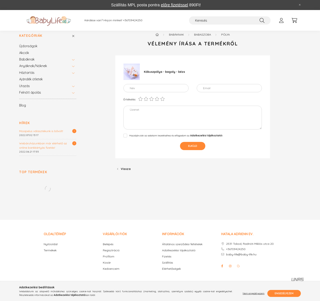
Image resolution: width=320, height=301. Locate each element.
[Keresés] (230, 20)
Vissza (126, 173)
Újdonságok (28, 50)
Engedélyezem (284, 293)
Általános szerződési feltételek (182, 248)
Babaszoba (202, 39)
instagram (230, 270)
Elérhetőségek (171, 273)
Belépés (108, 248)
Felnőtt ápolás (30, 97)
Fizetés (166, 261)
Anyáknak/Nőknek (33, 70)
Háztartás (26, 77)
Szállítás (167, 267)
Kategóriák (30, 40)
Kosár (107, 267)
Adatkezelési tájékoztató (179, 254)
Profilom (108, 261)
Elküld (192, 150)
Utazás (24, 90)
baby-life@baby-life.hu (241, 259)
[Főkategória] (157, 39)
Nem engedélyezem (253, 293)
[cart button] (294, 20)
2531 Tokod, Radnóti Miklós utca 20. (250, 248)
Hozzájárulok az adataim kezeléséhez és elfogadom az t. (176, 139)
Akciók (24, 57)
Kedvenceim (111, 273)
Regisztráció (111, 254)
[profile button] (281, 20)
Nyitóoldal (51, 248)
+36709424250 (132, 20)
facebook (222, 270)
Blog (22, 110)
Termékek (50, 254)
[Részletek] (74, 135)
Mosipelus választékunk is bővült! (41, 135)
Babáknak (26, 64)
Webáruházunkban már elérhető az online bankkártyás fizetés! (43, 150)
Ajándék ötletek (31, 83)
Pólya (225, 39)
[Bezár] (300, 5)
